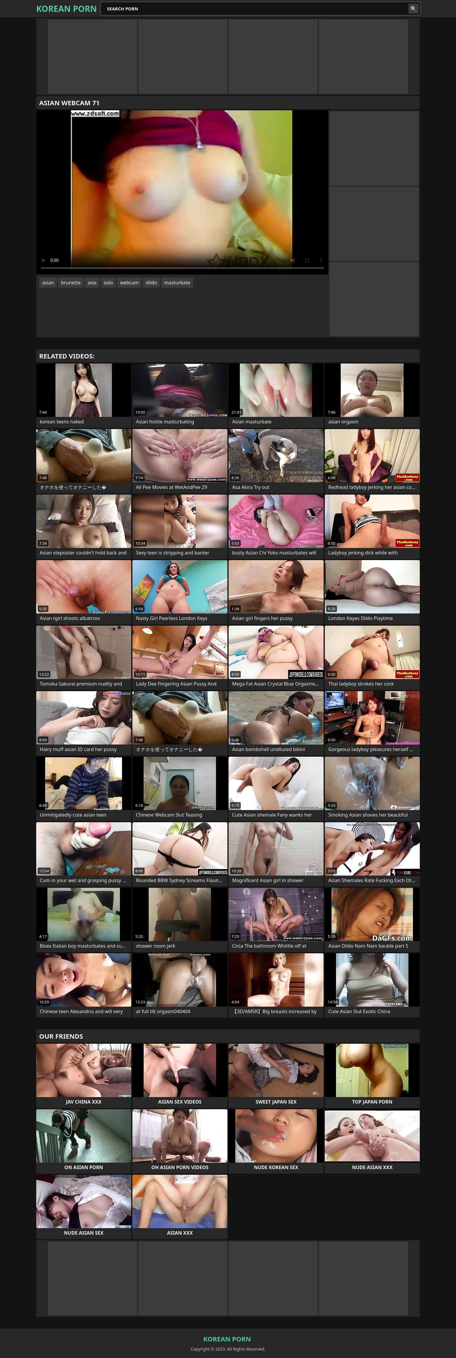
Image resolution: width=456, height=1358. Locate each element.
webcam (129, 282)
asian (48, 282)
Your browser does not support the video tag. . (182, 192)
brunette (71, 282)
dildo (151, 282)
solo (108, 282)
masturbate (177, 282)
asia (92, 282)
